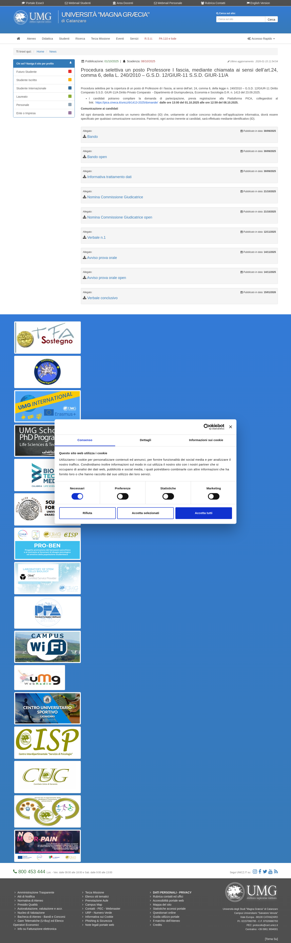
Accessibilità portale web (168, 900)
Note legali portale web (99, 924)
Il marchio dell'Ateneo (166, 920)
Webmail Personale (168, 3)
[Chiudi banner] (230, 426)
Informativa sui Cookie (99, 916)
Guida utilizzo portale (166, 916)
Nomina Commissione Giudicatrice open (119, 217)
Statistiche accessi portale (169, 908)
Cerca (271, 19)
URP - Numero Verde (98, 912)
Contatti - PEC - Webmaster (102, 908)
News (52, 51)
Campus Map (93, 904)
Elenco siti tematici (97, 896)
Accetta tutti (203, 513)
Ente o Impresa (44, 113)
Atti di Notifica (26, 896)
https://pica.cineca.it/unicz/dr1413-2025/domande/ (127, 102)
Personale (44, 105)
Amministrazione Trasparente (35, 892)
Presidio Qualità (28, 904)
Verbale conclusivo (102, 298)
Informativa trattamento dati (109, 177)
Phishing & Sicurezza (98, 920)
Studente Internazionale (44, 88)
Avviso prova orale (102, 258)
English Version (258, 3)
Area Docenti (123, 3)
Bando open (97, 157)
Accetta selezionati (145, 513)
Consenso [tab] (84, 440)
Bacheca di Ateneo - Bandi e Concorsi (41, 916)
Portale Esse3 (33, 3)
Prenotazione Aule (96, 900)
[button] (261, 39)
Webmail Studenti (78, 3)
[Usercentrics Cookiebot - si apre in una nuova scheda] (206, 427)
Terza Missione (94, 892)
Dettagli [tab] (145, 440)
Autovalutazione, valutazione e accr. (39, 908)
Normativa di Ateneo (30, 900)
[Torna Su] (271, 939)
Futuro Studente (44, 71)
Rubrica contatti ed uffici (168, 896)
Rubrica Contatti (213, 3)
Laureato (44, 96)
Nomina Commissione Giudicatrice (115, 197)
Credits (157, 924)
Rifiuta (87, 513)
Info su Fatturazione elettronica (37, 928)
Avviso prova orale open (106, 278)
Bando (92, 137)
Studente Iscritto (44, 80)
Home (40, 51)
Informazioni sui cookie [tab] (206, 440)
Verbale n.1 (96, 237)
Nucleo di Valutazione (31, 912)
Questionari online (164, 912)
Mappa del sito (162, 904)
